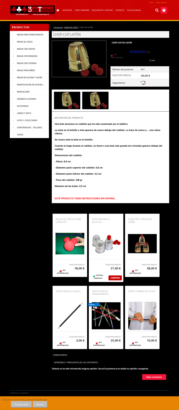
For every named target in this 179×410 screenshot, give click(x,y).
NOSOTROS (67, 10)
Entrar (151, 2)
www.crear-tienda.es (38, 392)
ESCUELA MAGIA (134, 10)
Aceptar (40, 404)
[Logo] (32, 10)
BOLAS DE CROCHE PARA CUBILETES (68, 220)
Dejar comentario (154, 377)
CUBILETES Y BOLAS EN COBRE (140, 220)
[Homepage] (57, 10)
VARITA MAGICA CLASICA (68, 291)
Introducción (58, 27)
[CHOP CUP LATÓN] (79, 42)
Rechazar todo (21, 404)
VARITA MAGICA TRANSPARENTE (100, 292)
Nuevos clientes (161, 2)
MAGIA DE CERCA (71, 27)
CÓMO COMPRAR (82, 10)
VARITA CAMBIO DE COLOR (141, 291)
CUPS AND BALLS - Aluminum (101, 220)
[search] (157, 10)
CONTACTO (119, 10)
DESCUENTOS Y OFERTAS (102, 10)
